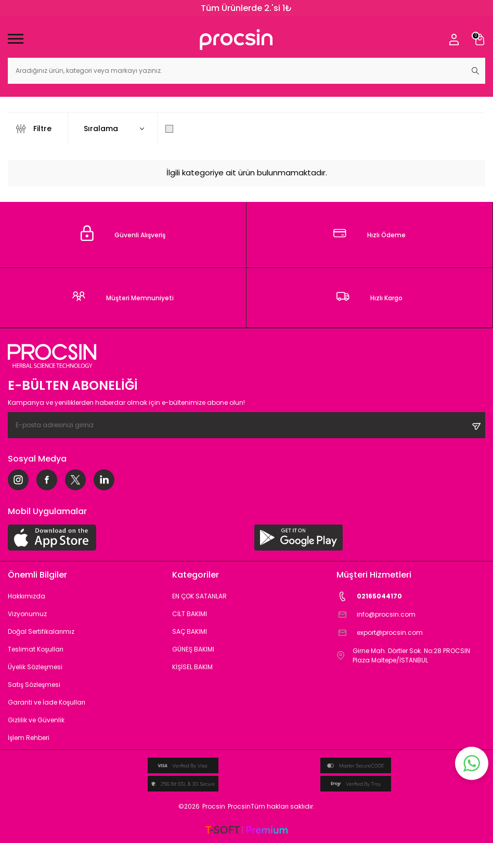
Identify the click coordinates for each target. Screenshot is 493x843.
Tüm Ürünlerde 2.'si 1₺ (246, 8)
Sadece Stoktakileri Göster (221, 128)
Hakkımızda (26, 596)
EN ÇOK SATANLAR (199, 596)
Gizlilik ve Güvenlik (36, 720)
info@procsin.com (376, 615)
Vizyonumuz (27, 613)
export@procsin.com (379, 633)
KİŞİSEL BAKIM (192, 666)
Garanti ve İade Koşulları (46, 702)
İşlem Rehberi (28, 737)
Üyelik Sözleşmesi (35, 666)
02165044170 (369, 597)
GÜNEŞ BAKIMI (193, 649)
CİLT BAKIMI (189, 613)
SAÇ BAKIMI (189, 631)
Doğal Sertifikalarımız (41, 631)
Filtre (33, 128)
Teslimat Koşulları (35, 649)
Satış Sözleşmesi (34, 684)
